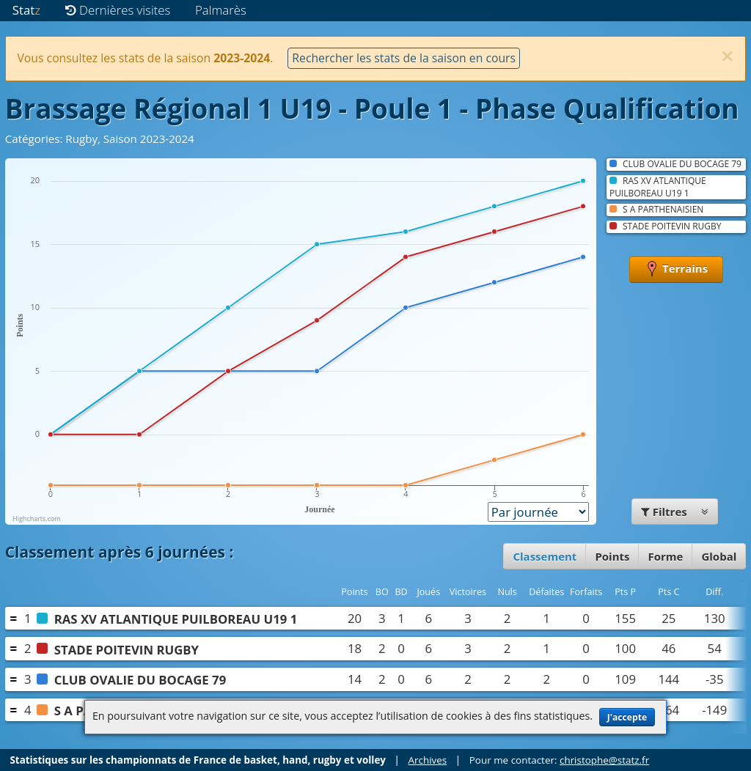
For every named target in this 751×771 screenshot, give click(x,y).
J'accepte (627, 717)
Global (718, 556)
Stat (26, 9)
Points (612, 556)
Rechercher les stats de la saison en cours (404, 58)
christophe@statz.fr (604, 760)
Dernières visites (118, 9)
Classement (544, 556)
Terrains (676, 269)
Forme (665, 556)
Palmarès (220, 9)
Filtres (674, 511)
